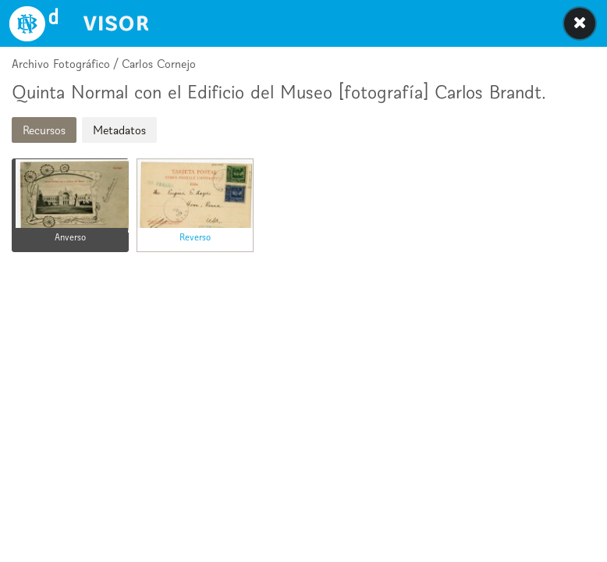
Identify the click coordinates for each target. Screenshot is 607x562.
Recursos (44, 130)
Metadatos (119, 130)
